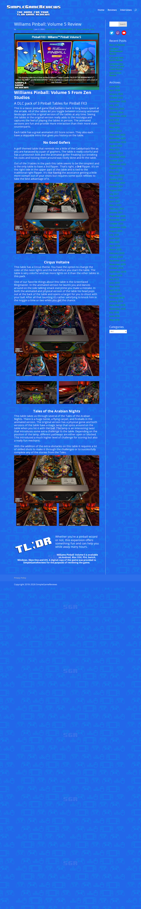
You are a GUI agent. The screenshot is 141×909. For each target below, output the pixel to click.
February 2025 (116, 108)
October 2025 (116, 97)
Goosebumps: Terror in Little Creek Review (116, 66)
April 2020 (114, 245)
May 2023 (114, 149)
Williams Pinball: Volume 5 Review (47, 24)
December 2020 (117, 216)
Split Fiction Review (115, 74)
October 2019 (116, 268)
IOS (57, 29)
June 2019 (114, 282)
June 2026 (114, 86)
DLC (54, 29)
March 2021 (115, 205)
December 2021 (117, 182)
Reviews (112, 10)
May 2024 (114, 127)
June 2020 (114, 238)
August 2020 (115, 230)
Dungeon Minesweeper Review (116, 51)
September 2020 (117, 227)
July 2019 (114, 279)
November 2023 (117, 138)
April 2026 (114, 90)
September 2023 (117, 141)
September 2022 (117, 164)
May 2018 (114, 319)
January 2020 (116, 256)
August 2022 (115, 168)
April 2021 (114, 201)
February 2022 (116, 175)
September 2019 (117, 271)
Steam (79, 29)
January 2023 (116, 153)
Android (49, 29)
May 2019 (114, 286)
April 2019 (114, 290)
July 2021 (114, 193)
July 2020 (114, 234)
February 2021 (116, 208)
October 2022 (116, 160)
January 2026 (116, 93)
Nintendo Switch (66, 29)
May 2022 (114, 171)
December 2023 (117, 134)
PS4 (74, 29)
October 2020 (116, 223)
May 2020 (114, 241)
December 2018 (117, 305)
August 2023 (115, 145)
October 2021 (116, 186)
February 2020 (116, 253)
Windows (86, 29)
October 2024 (116, 112)
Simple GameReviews (24, 29)
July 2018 (114, 312)
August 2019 (115, 275)
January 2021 (116, 212)
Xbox (92, 29)
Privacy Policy (20, 578)
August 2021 (115, 190)
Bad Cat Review (117, 44)
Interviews (126, 10)
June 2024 (114, 123)
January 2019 (116, 301)
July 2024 (114, 119)
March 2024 (115, 130)
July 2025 (114, 105)
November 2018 (117, 308)
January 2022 (116, 179)
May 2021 (114, 197)
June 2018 (114, 316)
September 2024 (117, 116)
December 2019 (117, 260)
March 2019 (115, 293)
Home (101, 10)
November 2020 (117, 219)
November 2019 (117, 264)
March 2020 (115, 249)
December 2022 (117, 156)
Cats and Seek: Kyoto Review (116, 59)
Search (123, 24)
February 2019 (116, 297)
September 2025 (117, 101)
